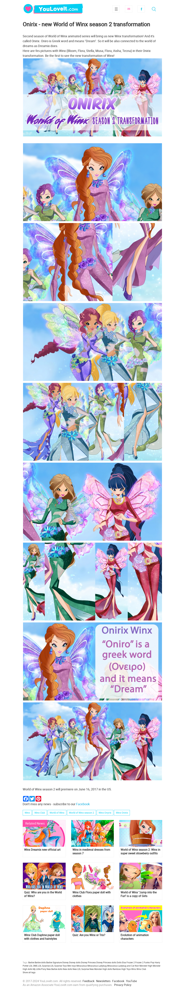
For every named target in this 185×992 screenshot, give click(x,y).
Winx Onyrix (105, 812)
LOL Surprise (44, 965)
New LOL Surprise (81, 969)
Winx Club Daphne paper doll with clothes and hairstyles (42, 937)
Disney (65, 962)
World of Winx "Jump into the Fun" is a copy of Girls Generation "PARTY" (139, 894)
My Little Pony (39, 969)
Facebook (141, 9)
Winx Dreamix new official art (42, 850)
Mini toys (71, 965)
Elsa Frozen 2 (128, 962)
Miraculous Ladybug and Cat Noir (123, 965)
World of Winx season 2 (81, 812)
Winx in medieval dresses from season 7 (91, 851)
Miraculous (81, 965)
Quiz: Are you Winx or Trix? (88, 935)
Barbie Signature (54, 962)
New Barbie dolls (54, 969)
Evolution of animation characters (135, 937)
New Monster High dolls (101, 969)
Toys (128, 969)
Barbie (31, 962)
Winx (27, 812)
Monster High (145, 965)
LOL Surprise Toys (58, 965)
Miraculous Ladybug (97, 965)
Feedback (88, 981)
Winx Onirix (122, 812)
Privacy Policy (122, 985)
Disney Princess (88, 962)
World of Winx (57, 812)
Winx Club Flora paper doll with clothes (91, 894)
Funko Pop (149, 962)
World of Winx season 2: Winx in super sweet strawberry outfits (140, 851)
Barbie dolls (40, 962)
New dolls (67, 969)
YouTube (131, 981)
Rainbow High (119, 969)
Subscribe (128, 9)
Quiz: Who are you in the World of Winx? (43, 894)
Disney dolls (74, 962)
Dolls (119, 962)
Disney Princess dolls (106, 962)
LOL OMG (33, 965)
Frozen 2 (139, 962)
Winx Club (39, 812)
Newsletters (103, 981)
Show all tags (29, 972)
